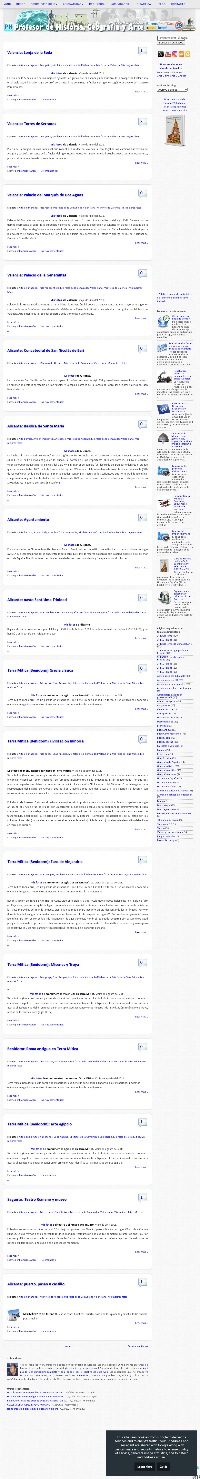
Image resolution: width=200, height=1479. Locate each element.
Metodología (164, 805)
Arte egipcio (25, 1137)
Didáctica (145, 4)
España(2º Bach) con (175, 103)
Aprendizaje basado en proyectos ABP (169, 696)
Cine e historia (165, 709)
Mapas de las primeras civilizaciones (179, 469)
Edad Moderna (48, 612)
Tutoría (161, 828)
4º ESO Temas (164, 672)
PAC (167, 75)
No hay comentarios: (52, 251)
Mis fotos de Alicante (51, 363)
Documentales (165, 722)
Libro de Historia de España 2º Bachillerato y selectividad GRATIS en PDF (182, 564)
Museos (139, 1212)
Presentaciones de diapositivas (174, 813)
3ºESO (173, 75)
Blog (162, 4)
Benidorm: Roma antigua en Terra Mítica (42, 1049)
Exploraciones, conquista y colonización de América (182, 595)
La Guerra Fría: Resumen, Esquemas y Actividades (180, 408)
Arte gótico (45, 65)
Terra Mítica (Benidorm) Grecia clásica (40, 671)
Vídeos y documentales (170, 832)
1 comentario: (49, 100)
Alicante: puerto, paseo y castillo (35, 1284)
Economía (162, 726)
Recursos (97, 4)
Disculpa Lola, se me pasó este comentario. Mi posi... (36, 1392)
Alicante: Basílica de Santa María (35, 426)
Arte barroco (25, 439)
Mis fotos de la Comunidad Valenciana (73, 65)
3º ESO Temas (164, 668)
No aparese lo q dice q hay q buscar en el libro (32, 1409)
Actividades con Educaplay (172, 676)
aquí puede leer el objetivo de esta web (84, 1372)
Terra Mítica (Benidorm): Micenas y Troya (43, 965)
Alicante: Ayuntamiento (28, 520)
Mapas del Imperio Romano (181, 532)
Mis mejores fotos (131, 65)
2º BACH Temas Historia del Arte (174, 644)
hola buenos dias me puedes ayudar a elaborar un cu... (37, 1401)
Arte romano (46, 1062)
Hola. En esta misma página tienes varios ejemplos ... (36, 1397)
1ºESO (160, 75)
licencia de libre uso (175, 107)
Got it (163, 1467)
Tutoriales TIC (164, 824)
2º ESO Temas (164, 664)
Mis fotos (56, 73)
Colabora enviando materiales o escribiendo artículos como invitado (174, 298)
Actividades (121, 4)
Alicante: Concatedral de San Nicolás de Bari (45, 351)
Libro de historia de (175, 99)
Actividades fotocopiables (171, 684)
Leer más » (13, 95)
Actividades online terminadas (174, 688)
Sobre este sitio (44, 4)
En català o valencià (168, 746)
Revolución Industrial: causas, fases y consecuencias (182, 375)
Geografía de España (168, 762)
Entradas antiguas (138, 1346)
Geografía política (166, 770)
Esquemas (163, 754)
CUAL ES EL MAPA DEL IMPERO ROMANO (28, 1405)
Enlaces (161, 750)
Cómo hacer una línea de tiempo (181, 317)
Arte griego (45, 683)
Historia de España (67, 612)
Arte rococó (46, 208)
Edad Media (163, 738)
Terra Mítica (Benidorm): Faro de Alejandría (44, 862)
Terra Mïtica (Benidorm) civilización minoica (45, 741)
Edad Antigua (60, 683)
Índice (20, 4)
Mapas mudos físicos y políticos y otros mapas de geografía (181, 346)
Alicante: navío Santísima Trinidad (37, 600)
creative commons (89, 1375)
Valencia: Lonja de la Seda (29, 53)
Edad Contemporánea (169, 734)
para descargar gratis (175, 110)
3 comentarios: (49, 171)
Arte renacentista (49, 288)
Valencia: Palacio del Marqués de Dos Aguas (45, 195)
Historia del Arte (166, 782)
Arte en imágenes (29, 65)
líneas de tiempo (166, 840)
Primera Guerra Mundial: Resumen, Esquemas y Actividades (182, 501)
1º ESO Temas (164, 640)
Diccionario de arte (167, 718)
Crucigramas (164, 713)
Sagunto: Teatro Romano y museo (37, 1200)
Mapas (161, 801)
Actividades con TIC (167, 680)
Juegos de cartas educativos (172, 791)
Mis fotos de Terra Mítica (125, 683)
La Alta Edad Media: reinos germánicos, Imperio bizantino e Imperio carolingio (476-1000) (181, 440)
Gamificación (164, 758)
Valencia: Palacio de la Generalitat (36, 275)
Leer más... (141, 91)
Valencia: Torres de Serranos (31, 124)
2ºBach (182, 75)
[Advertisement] (77, 1445)
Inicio (67, 1346)
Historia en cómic (166, 787)
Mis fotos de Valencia (108, 65)
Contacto (178, 4)
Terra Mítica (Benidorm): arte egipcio (39, 1124)
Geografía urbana (166, 774)
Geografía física (165, 766)
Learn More (144, 1467)
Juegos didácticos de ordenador (174, 795)
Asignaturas (73, 4)
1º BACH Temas (165, 636)
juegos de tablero (166, 836)
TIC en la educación (168, 820)
